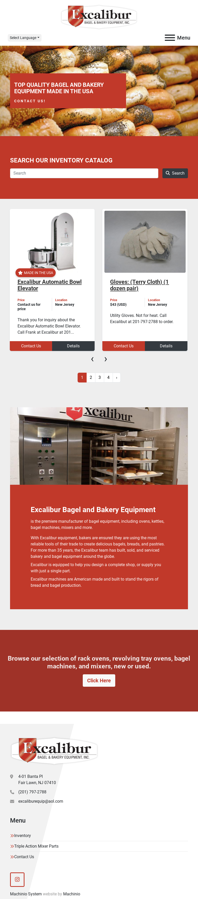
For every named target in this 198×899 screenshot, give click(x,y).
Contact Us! (30, 101)
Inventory (22, 835)
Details (73, 345)
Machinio (71, 894)
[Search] (84, 173)
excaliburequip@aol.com (40, 801)
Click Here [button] (99, 680)
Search (175, 173)
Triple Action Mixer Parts (36, 846)
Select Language (23, 38)
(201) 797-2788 (32, 791)
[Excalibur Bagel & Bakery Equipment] (54, 750)
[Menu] (170, 38)
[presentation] (92, 358)
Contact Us (31, 345)
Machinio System (26, 894)
